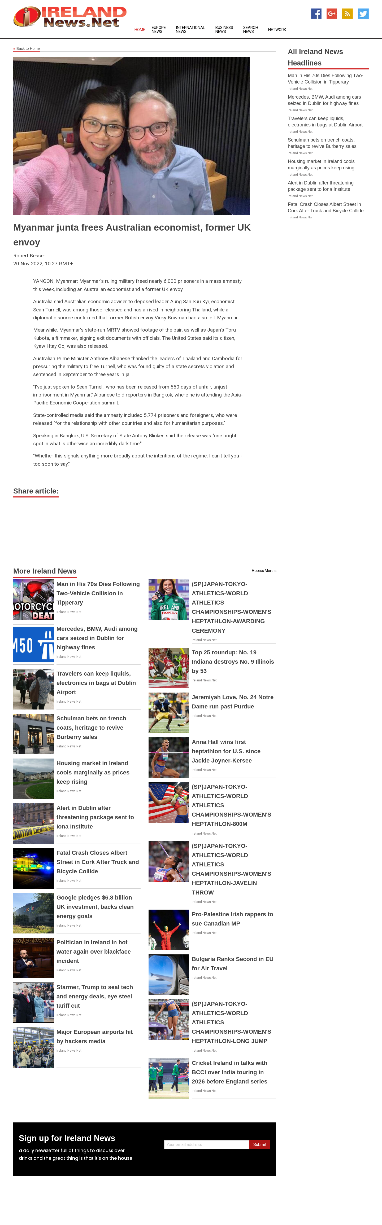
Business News (224, 30)
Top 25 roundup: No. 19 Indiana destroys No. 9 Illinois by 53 (233, 661)
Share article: (36, 491)
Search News (250, 30)
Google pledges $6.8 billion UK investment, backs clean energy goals (95, 906)
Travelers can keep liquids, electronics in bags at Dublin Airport (96, 682)
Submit (259, 1144)
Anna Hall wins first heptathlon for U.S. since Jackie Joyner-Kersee (226, 751)
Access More (263, 571)
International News (190, 30)
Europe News (159, 30)
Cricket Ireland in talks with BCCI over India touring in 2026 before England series (229, 1072)
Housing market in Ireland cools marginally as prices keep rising (93, 772)
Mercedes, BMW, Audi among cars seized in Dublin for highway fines (97, 638)
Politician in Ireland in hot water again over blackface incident (94, 951)
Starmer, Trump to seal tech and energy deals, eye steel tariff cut (95, 996)
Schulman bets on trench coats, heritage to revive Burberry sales (91, 727)
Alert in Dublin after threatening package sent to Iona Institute (95, 817)
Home (139, 30)
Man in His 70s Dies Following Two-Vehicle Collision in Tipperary (98, 593)
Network (277, 30)
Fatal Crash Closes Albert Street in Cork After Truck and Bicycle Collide (98, 862)
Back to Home (26, 48)
